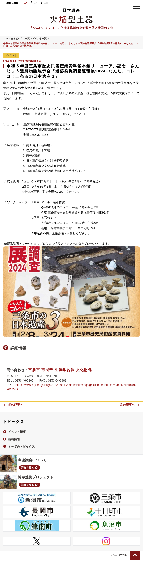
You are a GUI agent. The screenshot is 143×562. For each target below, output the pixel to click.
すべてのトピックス (19, 446)
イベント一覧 (40, 38)
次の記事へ (130, 404)
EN (35, 2)
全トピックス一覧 (20, 38)
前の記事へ (13, 404)
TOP (5, 38)
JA (25, 2)
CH (46, 2)
